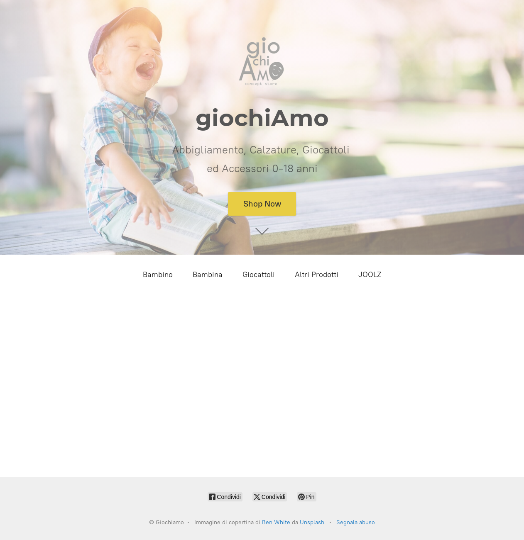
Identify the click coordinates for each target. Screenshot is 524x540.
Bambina (208, 274)
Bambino (158, 274)
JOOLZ (370, 274)
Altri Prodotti (316, 274)
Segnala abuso (355, 522)
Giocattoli (258, 274)
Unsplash (312, 522)
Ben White (276, 522)
